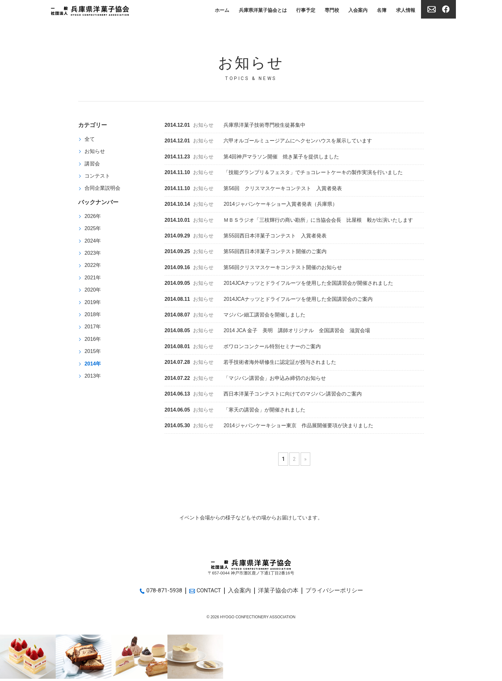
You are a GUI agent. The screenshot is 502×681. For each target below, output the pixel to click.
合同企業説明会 (102, 188)
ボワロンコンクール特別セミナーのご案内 (243, 348)
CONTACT (205, 592)
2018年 (93, 316)
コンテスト (97, 176)
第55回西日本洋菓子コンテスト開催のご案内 (246, 252)
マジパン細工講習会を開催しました (235, 316)
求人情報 (404, 9)
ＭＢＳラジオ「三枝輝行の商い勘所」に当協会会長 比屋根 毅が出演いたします (289, 221)
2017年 (93, 328)
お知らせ (95, 151)
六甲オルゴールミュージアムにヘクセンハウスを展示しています (268, 141)
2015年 (93, 353)
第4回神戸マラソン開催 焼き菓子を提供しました (252, 157)
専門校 (327, 9)
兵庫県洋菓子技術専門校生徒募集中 (235, 125)
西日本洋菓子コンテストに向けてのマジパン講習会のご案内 (263, 396)
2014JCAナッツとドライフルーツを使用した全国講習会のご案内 (269, 300)
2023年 (93, 254)
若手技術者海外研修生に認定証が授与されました (250, 364)
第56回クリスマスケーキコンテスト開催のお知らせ (253, 268)
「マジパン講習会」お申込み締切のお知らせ (245, 380)
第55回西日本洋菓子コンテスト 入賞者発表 (246, 237)
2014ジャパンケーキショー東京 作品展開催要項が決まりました (269, 428)
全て (90, 139)
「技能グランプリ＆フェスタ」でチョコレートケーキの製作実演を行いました (284, 173)
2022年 (93, 266)
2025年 (93, 229)
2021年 (93, 279)
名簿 (379, 9)
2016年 (93, 341)
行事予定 (299, 9)
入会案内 (354, 9)
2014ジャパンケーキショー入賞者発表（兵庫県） (251, 205)
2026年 (93, 217)
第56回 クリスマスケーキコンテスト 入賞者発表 (253, 189)
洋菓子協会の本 (279, 592)
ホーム (211, 9)
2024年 (93, 241)
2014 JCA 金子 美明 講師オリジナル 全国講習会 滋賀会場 (267, 332)
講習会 (92, 163)
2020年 (93, 291)
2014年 (93, 365)
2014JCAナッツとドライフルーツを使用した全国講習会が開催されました (279, 284)
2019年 (93, 303)
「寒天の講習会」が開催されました (235, 412)
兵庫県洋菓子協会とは (253, 9)
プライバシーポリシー (335, 592)
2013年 (93, 378)
